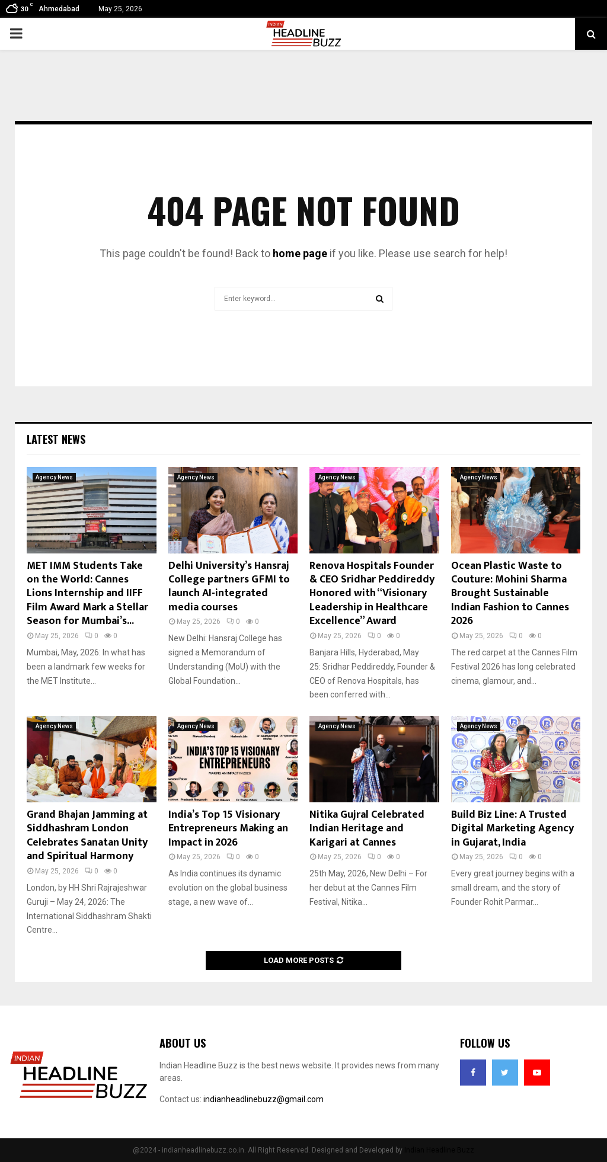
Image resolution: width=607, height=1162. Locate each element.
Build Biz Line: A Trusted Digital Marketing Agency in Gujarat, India (512, 829)
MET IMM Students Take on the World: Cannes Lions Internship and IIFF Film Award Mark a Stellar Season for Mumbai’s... (87, 593)
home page (300, 253)
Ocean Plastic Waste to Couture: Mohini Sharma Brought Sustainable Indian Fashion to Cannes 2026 (510, 593)
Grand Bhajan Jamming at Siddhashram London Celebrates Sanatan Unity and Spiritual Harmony (87, 835)
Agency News (54, 477)
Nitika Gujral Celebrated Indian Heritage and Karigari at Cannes (366, 829)
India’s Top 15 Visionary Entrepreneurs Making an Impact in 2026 (228, 829)
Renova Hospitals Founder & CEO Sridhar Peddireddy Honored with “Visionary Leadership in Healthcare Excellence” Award (372, 593)
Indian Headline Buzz (439, 1150)
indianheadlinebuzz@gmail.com (263, 1099)
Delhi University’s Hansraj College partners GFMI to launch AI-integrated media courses (229, 586)
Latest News (56, 439)
